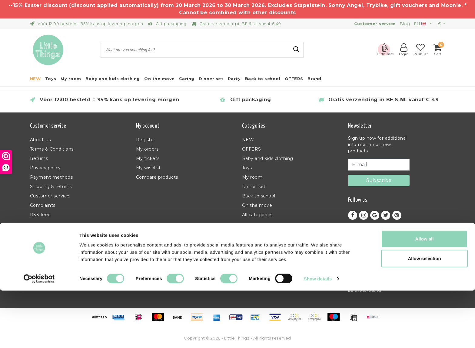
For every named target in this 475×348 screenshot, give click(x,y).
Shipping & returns (51, 186)
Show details (318, 336)
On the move (257, 205)
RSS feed (40, 214)
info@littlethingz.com (373, 269)
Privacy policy (45, 168)
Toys (247, 168)
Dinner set (254, 186)
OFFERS (251, 149)
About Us (40, 139)
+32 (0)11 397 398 (366, 261)
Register (145, 139)
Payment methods (51, 177)
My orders (147, 149)
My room (252, 177)
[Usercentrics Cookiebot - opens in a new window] (39, 336)
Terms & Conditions (52, 149)
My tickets (148, 158)
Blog (405, 23)
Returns (39, 158)
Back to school (258, 196)
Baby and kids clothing (267, 158)
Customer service (50, 196)
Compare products (157, 177)
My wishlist (148, 168)
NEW (248, 139)
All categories (257, 214)
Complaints (42, 205)
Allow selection (424, 315)
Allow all (424, 295)
